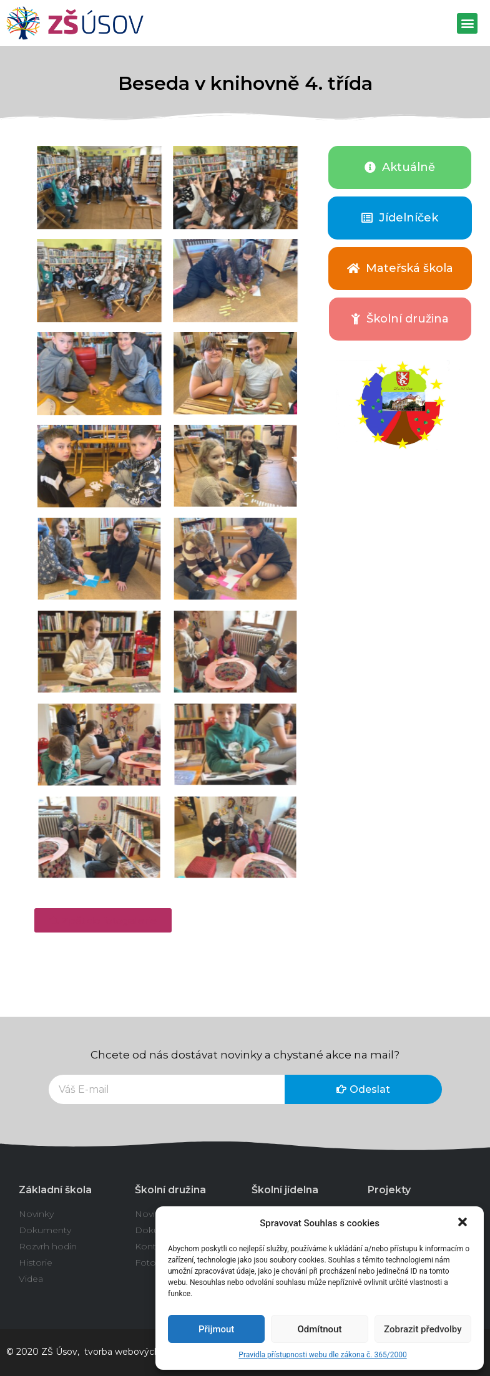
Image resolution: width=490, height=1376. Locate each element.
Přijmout (216, 1329)
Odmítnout (320, 1329)
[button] (463, 1223)
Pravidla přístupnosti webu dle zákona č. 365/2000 (322, 1354)
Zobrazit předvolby (423, 1329)
